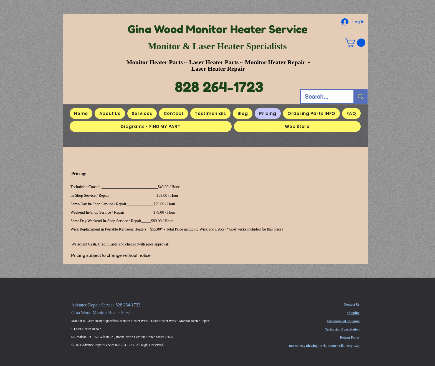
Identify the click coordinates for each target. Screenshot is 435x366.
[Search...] (323, 96)
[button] (355, 43)
